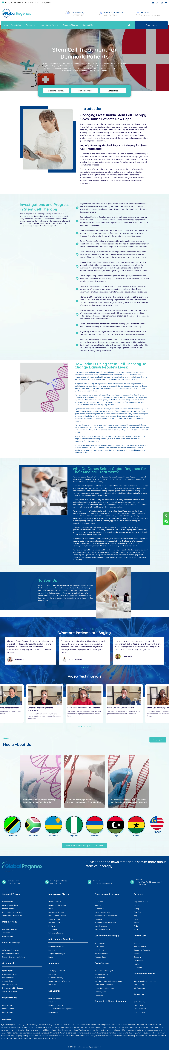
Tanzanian (12, 835)
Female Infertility (11, 942)
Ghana (136, 835)
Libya (115, 835)
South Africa (33, 835)
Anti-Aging (53, 963)
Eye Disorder (54, 990)
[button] (129, 25)
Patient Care (17, 25)
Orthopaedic (8, 963)
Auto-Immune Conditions (60, 939)
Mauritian (95, 835)
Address (139, 880)
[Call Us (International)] (101, 13)
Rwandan (53, 835)
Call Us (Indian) (77, 12)
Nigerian (74, 835)
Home (5, 25)
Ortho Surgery (102, 963)
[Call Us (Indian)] (68, 13)
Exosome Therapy (72, 25)
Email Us (145, 12)
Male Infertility (9, 921)
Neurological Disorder (59, 894)
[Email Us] (138, 13)
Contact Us (88, 25)
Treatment (32, 25)
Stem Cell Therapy (11, 894)
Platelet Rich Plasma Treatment (111, 1001)
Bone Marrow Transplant (107, 894)
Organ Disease (9, 997)
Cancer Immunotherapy (107, 935)
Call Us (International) (113, 12)
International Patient (50, 25)
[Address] (132, 882)
